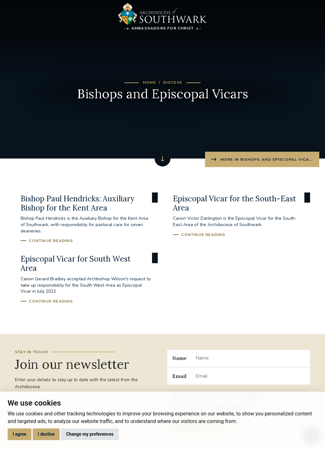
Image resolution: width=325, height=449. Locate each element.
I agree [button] (19, 434)
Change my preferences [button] (89, 434)
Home (149, 82)
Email (179, 376)
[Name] (250, 358)
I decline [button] (46, 434)
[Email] (250, 376)
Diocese (172, 82)
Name (179, 358)
